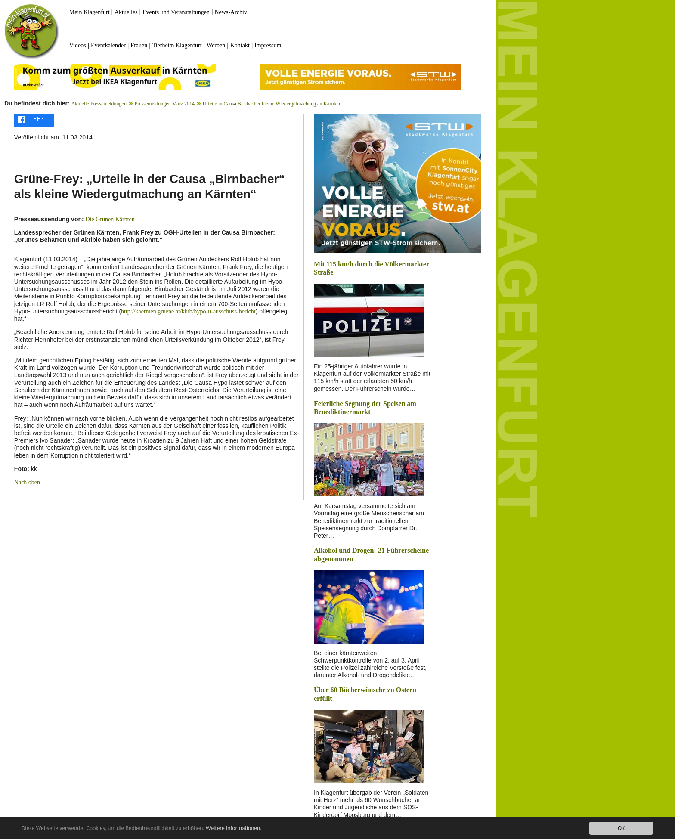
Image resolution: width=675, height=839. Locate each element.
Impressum (267, 45)
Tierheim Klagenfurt (177, 45)
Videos (77, 45)
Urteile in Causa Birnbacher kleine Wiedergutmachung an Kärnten (271, 104)
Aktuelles (126, 12)
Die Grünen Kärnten (110, 219)
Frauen (138, 45)
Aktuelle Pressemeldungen (99, 104)
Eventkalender (108, 45)
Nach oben (27, 482)
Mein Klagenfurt (89, 12)
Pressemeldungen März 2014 (165, 104)
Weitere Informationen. (234, 828)
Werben (216, 45)
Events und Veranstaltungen (176, 12)
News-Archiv (231, 12)
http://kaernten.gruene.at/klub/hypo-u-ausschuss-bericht (188, 311)
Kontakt (240, 45)
